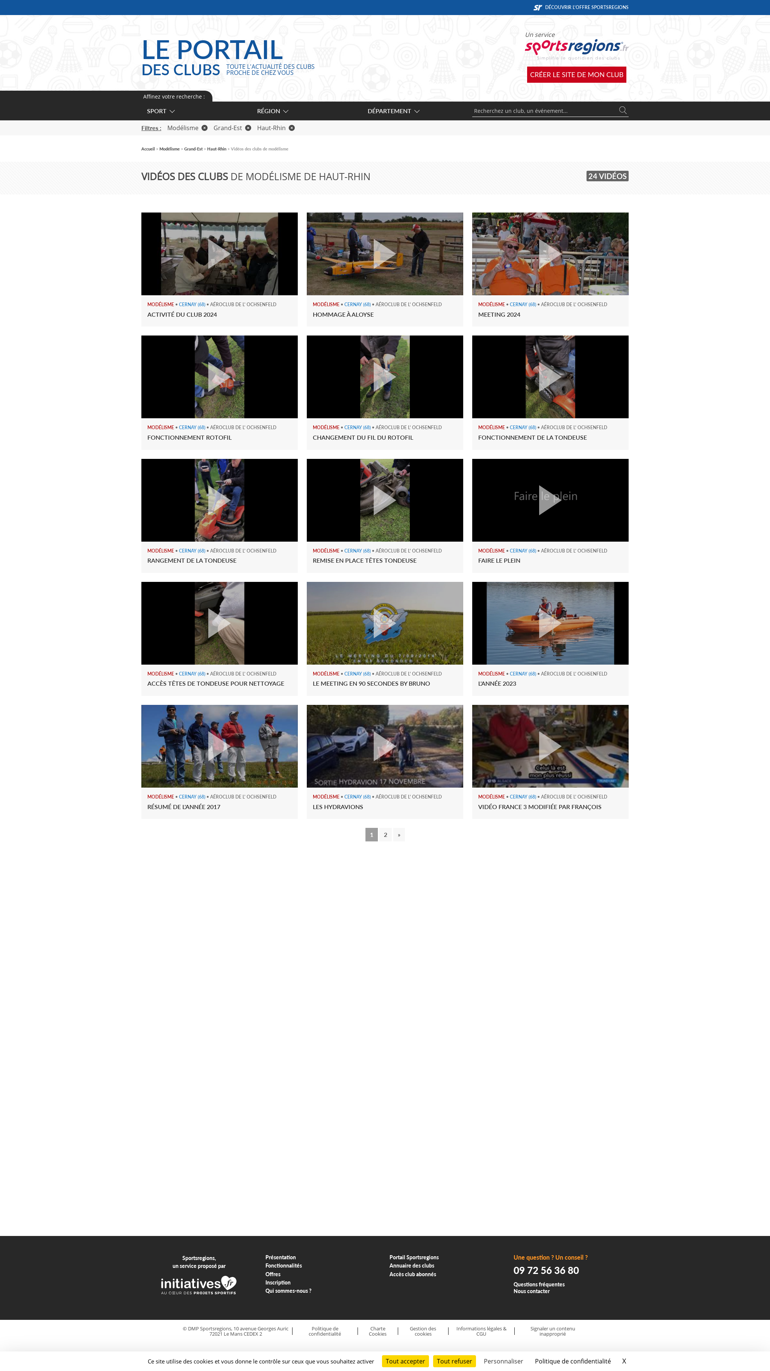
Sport (160, 110)
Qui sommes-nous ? (288, 1290)
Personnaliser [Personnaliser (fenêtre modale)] (503, 1361)
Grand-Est (232, 128)
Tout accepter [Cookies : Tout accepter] (405, 1361)
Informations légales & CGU (481, 1331)
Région (272, 110)
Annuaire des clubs (412, 1265)
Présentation (280, 1257)
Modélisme (187, 128)
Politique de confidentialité (325, 1331)
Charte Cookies (378, 1331)
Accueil (148, 148)
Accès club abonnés (413, 1274)
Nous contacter (532, 1291)
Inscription (278, 1282)
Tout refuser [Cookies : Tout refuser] (454, 1361)
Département (393, 110)
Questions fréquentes (539, 1284)
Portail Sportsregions (414, 1257)
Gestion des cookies (423, 1331)
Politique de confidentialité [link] (573, 1361)
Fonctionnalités (283, 1265)
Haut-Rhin (276, 128)
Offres (272, 1274)
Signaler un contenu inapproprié (553, 1331)
